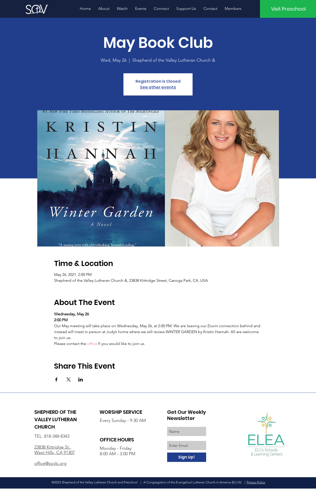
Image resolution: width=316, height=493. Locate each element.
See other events (158, 87)
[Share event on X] (68, 379)
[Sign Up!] (186, 457)
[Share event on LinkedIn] (80, 379)
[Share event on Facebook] (56, 379)
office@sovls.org (50, 463)
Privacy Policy (256, 482)
